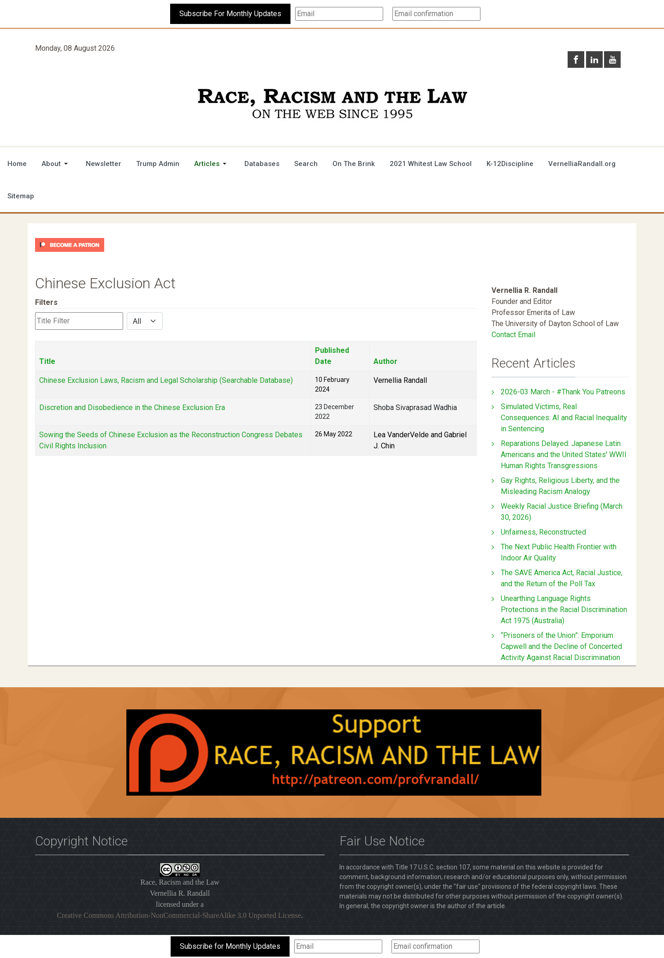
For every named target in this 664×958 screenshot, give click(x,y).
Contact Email (513, 334)
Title (47, 361)
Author (385, 361)
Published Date (332, 356)
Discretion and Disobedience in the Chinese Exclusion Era (132, 407)
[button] (56, 164)
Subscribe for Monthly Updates (230, 946)
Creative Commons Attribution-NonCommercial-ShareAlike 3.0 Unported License (179, 915)
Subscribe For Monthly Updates (230, 13)
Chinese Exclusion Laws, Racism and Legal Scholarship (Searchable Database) (166, 380)
